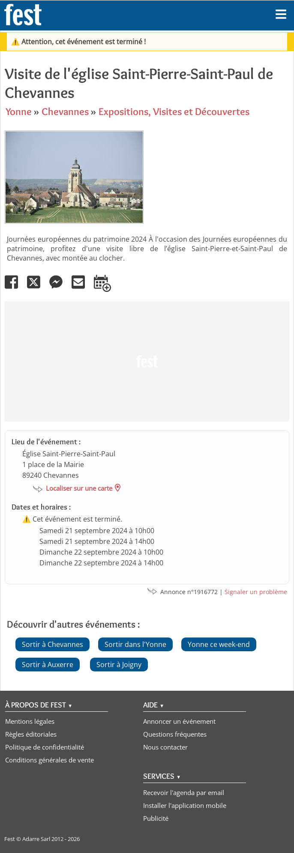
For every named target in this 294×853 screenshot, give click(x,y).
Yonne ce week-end (219, 644)
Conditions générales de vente (49, 760)
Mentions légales (29, 721)
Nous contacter (165, 747)
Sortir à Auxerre (47, 664)
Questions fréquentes (175, 734)
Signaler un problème (256, 592)
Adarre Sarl (36, 839)
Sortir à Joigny (118, 664)
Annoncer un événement (179, 721)
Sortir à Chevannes (52, 644)
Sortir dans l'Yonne (135, 644)
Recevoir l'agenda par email (183, 792)
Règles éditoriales (31, 734)
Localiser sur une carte (79, 488)
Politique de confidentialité (44, 747)
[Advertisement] (146, 361)
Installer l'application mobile (184, 805)
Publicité (155, 818)
